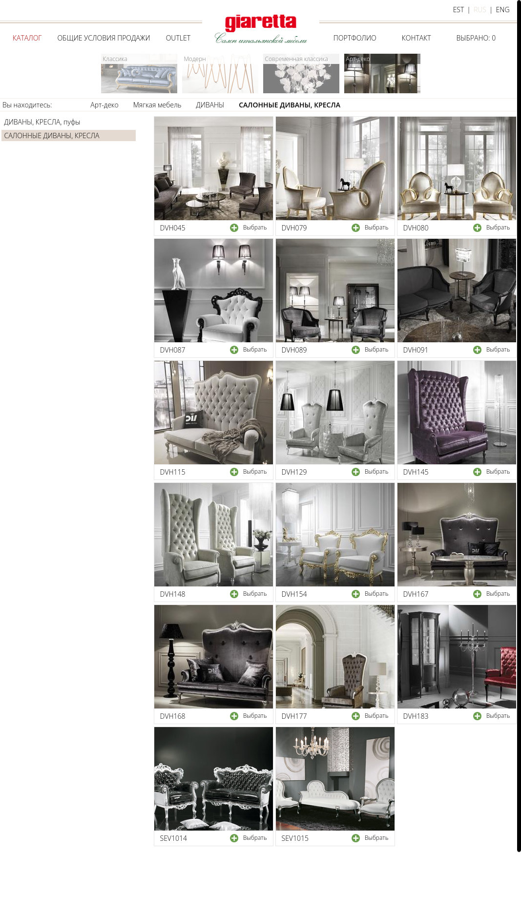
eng (503, 9)
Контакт (416, 37)
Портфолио (354, 37)
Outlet (178, 37)
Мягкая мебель (157, 104)
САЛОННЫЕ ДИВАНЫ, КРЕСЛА (289, 104)
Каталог (27, 37)
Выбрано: (476, 37)
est (458, 9)
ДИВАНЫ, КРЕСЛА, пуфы (42, 121)
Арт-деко (104, 104)
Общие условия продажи (103, 37)
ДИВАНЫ (210, 104)
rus (480, 9)
